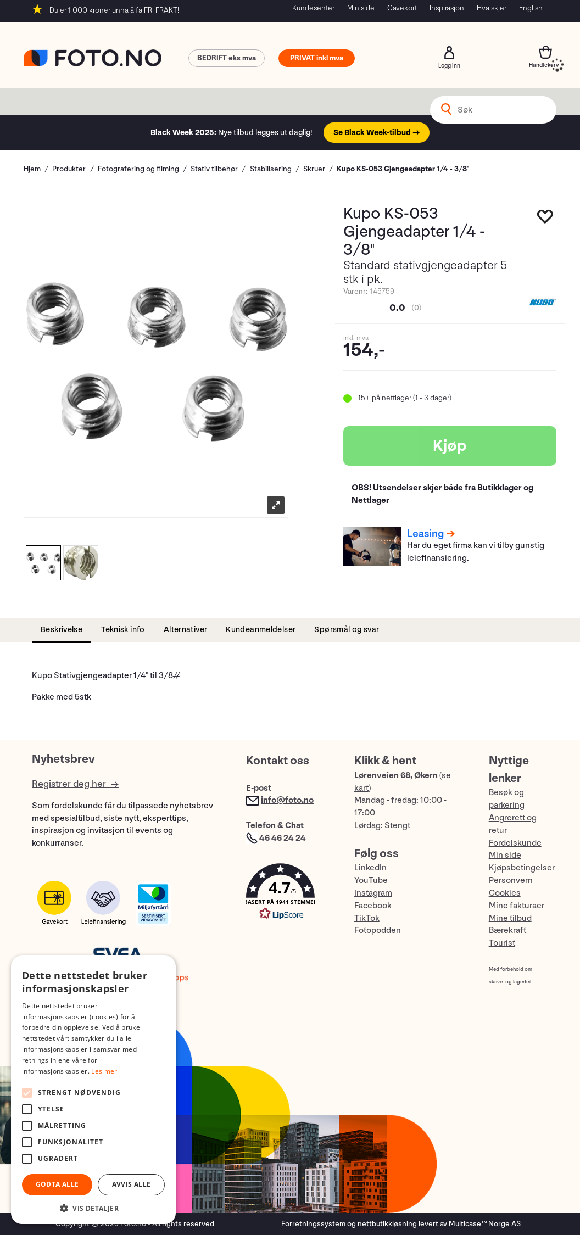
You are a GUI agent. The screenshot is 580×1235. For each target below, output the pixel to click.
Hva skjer (491, 8)
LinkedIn (370, 868)
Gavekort (402, 8)
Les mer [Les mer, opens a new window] (104, 1071)
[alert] (93, 1089)
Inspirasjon (447, 8)
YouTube (371, 880)
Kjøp (450, 446)
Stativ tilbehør (214, 169)
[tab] (61, 630)
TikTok (367, 918)
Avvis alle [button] (131, 1184)
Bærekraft (507, 930)
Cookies (505, 893)
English (531, 8)
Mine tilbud (510, 918)
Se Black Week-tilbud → (376, 132)
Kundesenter (313, 8)
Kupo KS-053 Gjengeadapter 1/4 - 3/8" (403, 169)
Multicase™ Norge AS (485, 1223)
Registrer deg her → (75, 784)
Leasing (425, 533)
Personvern (511, 880)
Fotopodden (377, 930)
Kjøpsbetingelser (522, 868)
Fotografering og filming (138, 169)
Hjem (32, 169)
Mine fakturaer (516, 906)
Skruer (314, 169)
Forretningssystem (313, 1223)
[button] (289, 894)
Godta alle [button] (57, 1184)
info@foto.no (287, 800)
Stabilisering (271, 169)
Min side (361, 8)
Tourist (502, 943)
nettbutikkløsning (387, 1223)
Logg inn (449, 53)
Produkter (69, 169)
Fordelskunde (515, 843)
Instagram (373, 893)
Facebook (373, 906)
